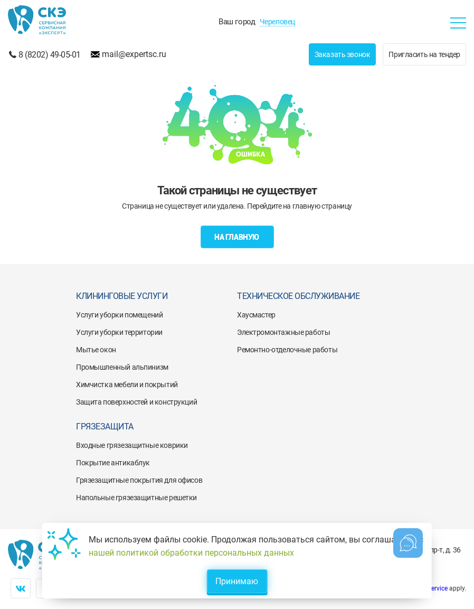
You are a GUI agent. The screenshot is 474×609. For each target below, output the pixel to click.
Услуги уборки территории (119, 332)
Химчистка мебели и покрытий (127, 384)
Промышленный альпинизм (122, 367)
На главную (237, 237)
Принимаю (236, 581)
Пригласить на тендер (424, 54)
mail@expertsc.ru (134, 54)
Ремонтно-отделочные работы (287, 349)
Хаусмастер (256, 315)
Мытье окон (96, 349)
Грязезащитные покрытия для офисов (139, 480)
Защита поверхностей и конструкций (136, 402)
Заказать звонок (343, 54)
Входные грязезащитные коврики (132, 445)
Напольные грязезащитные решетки (136, 497)
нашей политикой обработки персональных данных (191, 553)
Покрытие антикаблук (113, 462)
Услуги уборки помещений (119, 315)
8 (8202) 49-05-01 (49, 55)
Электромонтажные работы (283, 332)
